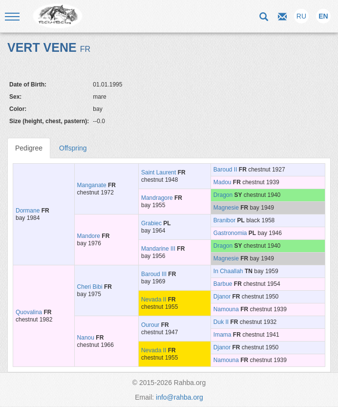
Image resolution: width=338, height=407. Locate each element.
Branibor (224, 220)
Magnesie (226, 207)
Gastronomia (230, 233)
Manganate (91, 185)
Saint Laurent (158, 172)
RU (301, 16)
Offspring (73, 148)
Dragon (222, 195)
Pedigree (28, 148)
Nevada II (153, 299)
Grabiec (151, 223)
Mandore (88, 236)
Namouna (226, 309)
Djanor (222, 296)
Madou (222, 182)
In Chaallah (228, 271)
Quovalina (29, 312)
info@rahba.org (179, 397)
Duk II (221, 322)
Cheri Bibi (90, 286)
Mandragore (157, 197)
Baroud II (225, 169)
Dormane (28, 210)
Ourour (150, 324)
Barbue (222, 283)
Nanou (85, 337)
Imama (222, 334)
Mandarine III (158, 248)
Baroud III (154, 274)
